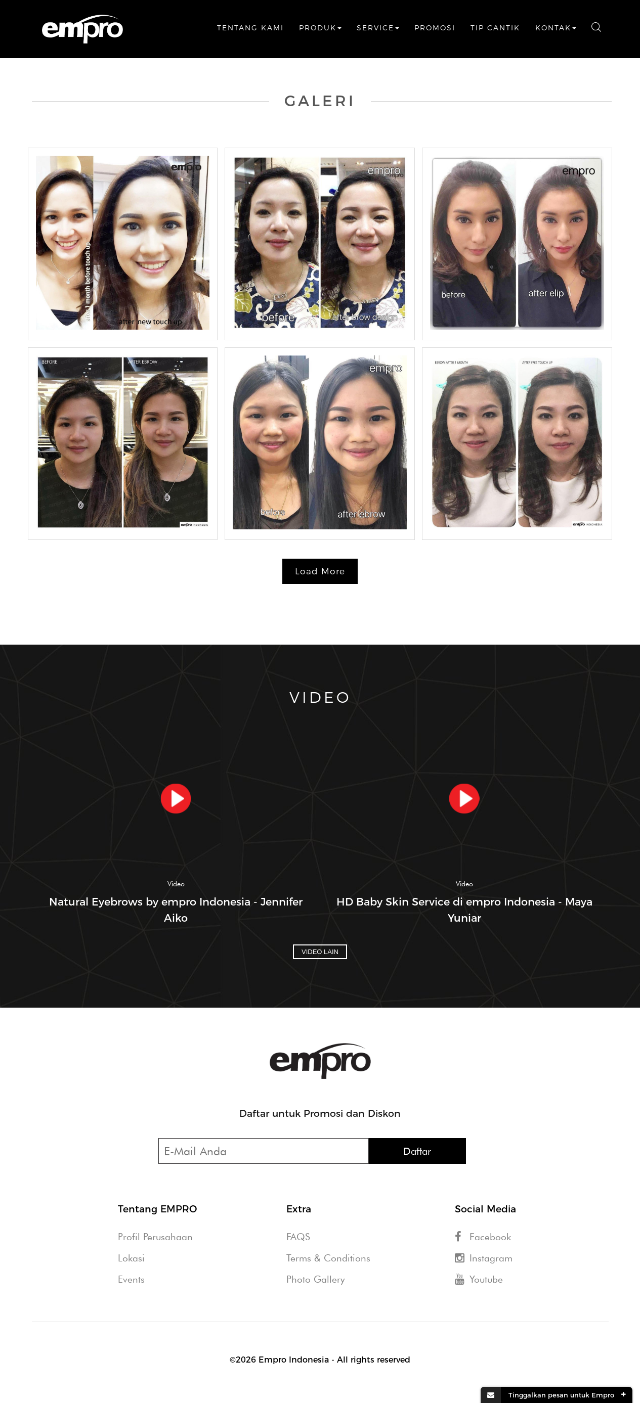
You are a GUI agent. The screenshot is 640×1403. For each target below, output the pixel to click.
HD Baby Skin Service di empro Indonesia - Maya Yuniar (464, 909)
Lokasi (131, 1257)
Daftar (417, 1151)
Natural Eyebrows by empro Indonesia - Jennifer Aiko (176, 909)
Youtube (479, 1279)
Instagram (484, 1257)
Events (131, 1279)
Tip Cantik (495, 27)
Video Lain (320, 952)
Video (176, 884)
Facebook (483, 1236)
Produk (320, 27)
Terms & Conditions (328, 1257)
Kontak (555, 27)
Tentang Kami (250, 27)
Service (378, 27)
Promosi (434, 27)
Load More (320, 571)
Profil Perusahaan (155, 1236)
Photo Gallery (315, 1279)
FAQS (298, 1236)
